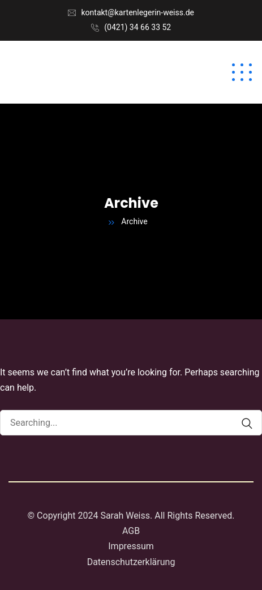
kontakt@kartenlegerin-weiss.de (137, 12)
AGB (131, 530)
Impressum (131, 546)
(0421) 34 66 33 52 (137, 27)
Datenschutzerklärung (131, 562)
